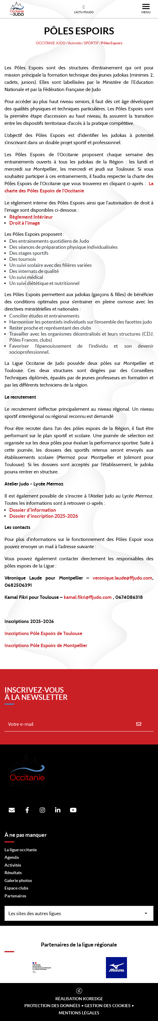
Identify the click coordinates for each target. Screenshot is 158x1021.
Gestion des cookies (108, 1005)
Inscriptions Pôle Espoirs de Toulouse (43, 633)
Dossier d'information (32, 510)
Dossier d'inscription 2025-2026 (43, 516)
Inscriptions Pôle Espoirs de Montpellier (46, 645)
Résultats (13, 872)
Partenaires (15, 895)
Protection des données (52, 1005)
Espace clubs (16, 888)
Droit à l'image (24, 223)
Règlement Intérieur (31, 217)
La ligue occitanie (21, 849)
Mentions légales (79, 1012)
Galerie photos (18, 880)
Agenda (12, 857)
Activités (13, 865)
